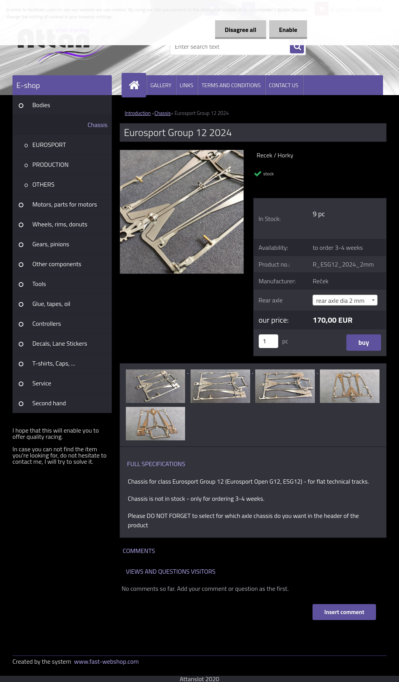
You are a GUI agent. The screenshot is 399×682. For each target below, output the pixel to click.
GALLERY (160, 85)
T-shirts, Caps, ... (53, 363)
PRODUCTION (50, 164)
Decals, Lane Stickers (59, 343)
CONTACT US (283, 85)
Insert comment (344, 612)
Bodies (41, 105)
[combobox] (345, 300)
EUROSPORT (49, 144)
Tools (39, 283)
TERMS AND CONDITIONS (231, 85)
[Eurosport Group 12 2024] (182, 153)
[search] (297, 46)
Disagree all (240, 29)
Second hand (49, 403)
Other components (56, 264)
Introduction (138, 113)
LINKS (186, 85)
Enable (288, 29)
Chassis (98, 124)
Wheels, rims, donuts (59, 224)
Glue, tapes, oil (51, 303)
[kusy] (268, 341)
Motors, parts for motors (64, 204)
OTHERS (43, 184)
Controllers (46, 323)
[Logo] (66, 46)
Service (41, 383)
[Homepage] (137, 85)
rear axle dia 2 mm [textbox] (340, 300)
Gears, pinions (50, 244)
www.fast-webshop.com (106, 661)
